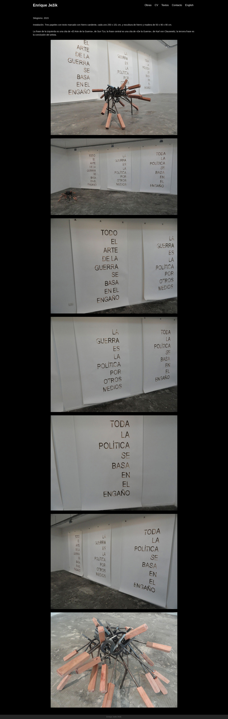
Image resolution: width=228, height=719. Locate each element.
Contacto (177, 5)
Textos (165, 5)
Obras (148, 5)
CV (156, 5)
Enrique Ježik (45, 5)
